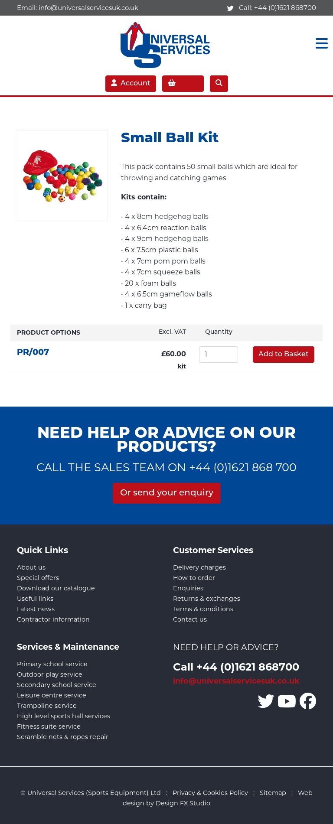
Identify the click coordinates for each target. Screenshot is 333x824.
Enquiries (188, 588)
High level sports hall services (63, 716)
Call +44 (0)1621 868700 (236, 666)
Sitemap (273, 793)
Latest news (36, 609)
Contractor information (53, 619)
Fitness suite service (49, 726)
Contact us (190, 619)
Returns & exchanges (206, 599)
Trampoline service (47, 706)
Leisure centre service (51, 695)
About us (31, 567)
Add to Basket (283, 354)
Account (130, 83)
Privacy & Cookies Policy (210, 793)
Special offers (38, 578)
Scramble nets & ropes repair (62, 737)
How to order (194, 578)
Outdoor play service (49, 674)
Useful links (35, 599)
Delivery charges (199, 567)
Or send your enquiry (166, 493)
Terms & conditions (203, 609)
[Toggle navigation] (319, 43)
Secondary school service (56, 685)
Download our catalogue (56, 588)
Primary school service (52, 664)
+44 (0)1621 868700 (285, 7)
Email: (77, 7)
